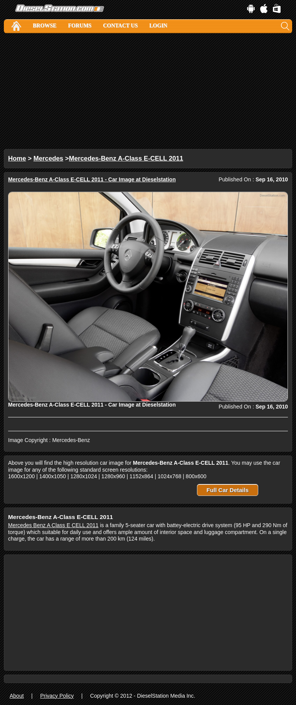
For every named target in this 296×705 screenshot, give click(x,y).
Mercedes (48, 158)
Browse (44, 25)
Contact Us (120, 25)
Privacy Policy (57, 696)
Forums (79, 25)
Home (17, 158)
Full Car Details (228, 490)
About (17, 696)
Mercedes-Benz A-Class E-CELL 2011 (126, 158)
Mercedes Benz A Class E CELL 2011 (53, 525)
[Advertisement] (148, 91)
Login (158, 25)
